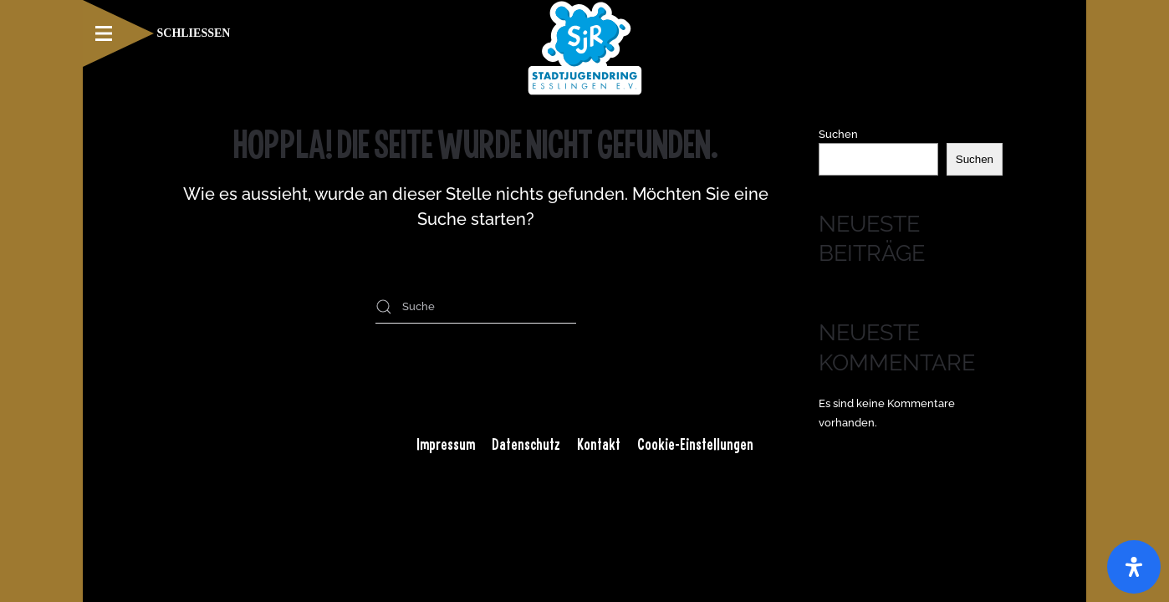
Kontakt (598, 444)
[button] (156, 33)
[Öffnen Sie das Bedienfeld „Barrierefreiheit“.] (1134, 567)
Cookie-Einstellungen (695, 444)
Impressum (445, 444)
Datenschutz (526, 444)
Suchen (838, 134)
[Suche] (475, 307)
